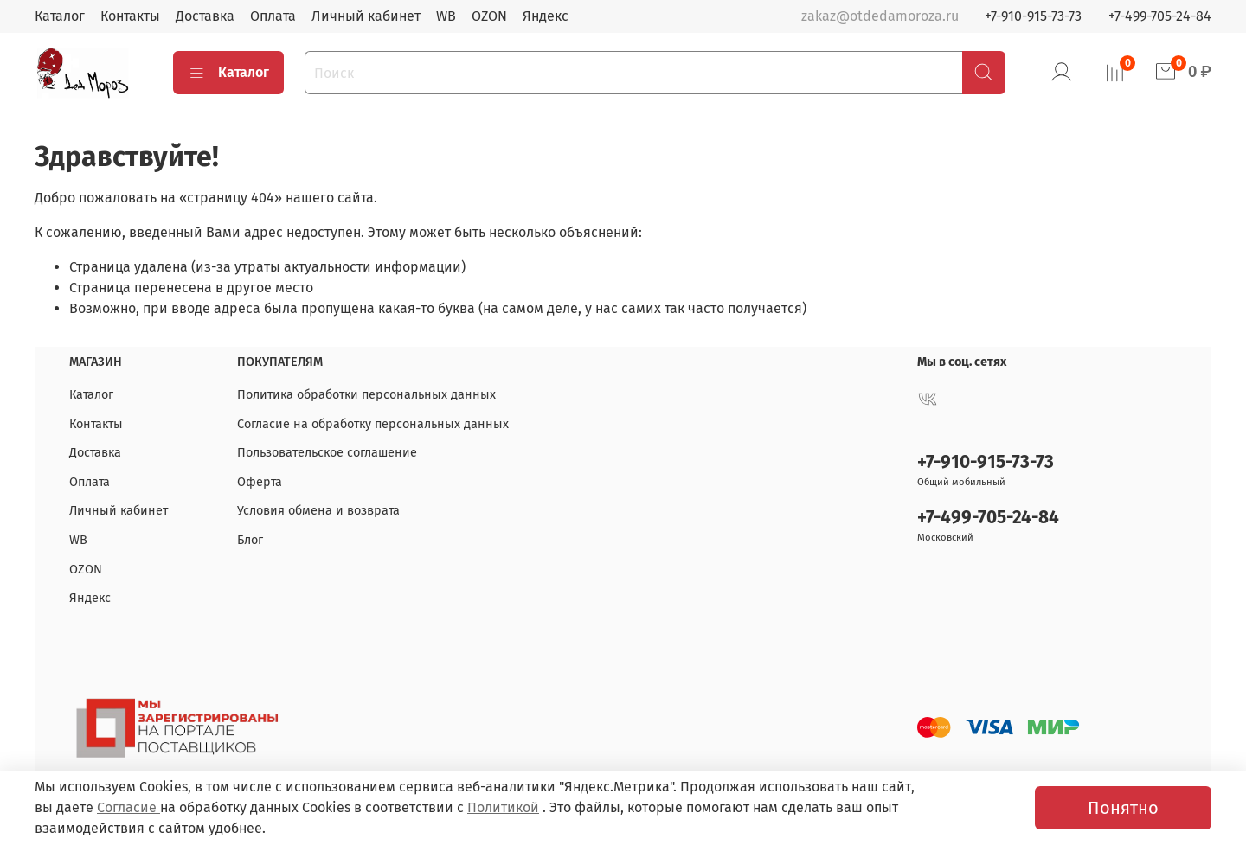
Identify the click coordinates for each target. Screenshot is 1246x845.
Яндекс (545, 16)
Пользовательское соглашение (327, 452)
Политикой (503, 807)
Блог (250, 540)
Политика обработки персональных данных (366, 394)
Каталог (60, 16)
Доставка (205, 16)
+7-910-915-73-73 (1033, 16)
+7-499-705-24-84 (1159, 16)
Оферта (259, 482)
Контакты (130, 16)
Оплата (273, 16)
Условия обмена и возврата (318, 510)
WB (446, 16)
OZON (489, 16)
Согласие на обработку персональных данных (373, 424)
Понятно (1123, 807)
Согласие (128, 807)
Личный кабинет (366, 16)
